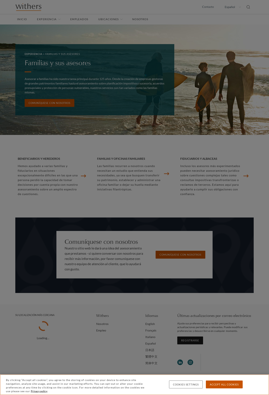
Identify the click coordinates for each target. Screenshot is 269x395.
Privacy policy (39, 391)
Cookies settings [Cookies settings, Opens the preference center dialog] (186, 384)
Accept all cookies (224, 384)
